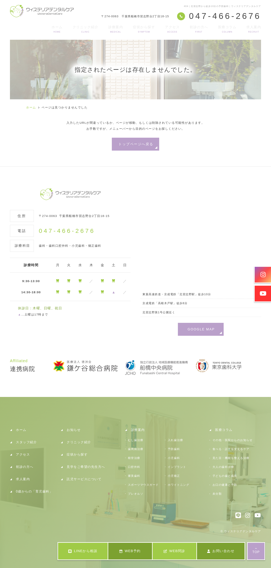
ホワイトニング (178, 484)
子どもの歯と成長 (225, 475)
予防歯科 (174, 449)
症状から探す (144, 29)
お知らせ (74, 430)
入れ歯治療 (175, 440)
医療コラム (227, 29)
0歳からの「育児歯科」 (34, 491)
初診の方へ (199, 29)
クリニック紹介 (85, 29)
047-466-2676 (67, 231)
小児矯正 (174, 475)
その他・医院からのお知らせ (233, 440)
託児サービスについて (84, 479)
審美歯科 (134, 475)
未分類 (217, 493)
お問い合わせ (221, 551)
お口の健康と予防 (225, 484)
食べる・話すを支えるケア (231, 449)
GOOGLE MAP (201, 329)
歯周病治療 (135, 449)
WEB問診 (174, 551)
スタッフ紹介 (26, 442)
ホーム (57, 29)
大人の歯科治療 (223, 466)
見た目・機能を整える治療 (231, 458)
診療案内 (115, 29)
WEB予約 (130, 551)
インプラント (177, 466)
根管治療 (134, 458)
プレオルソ (135, 493)
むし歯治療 (135, 440)
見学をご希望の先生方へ (86, 466)
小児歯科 (174, 458)
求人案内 (253, 29)
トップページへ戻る (135, 144)
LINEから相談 (82, 551)
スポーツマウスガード (143, 484)
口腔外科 (134, 466)
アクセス (172, 29)
